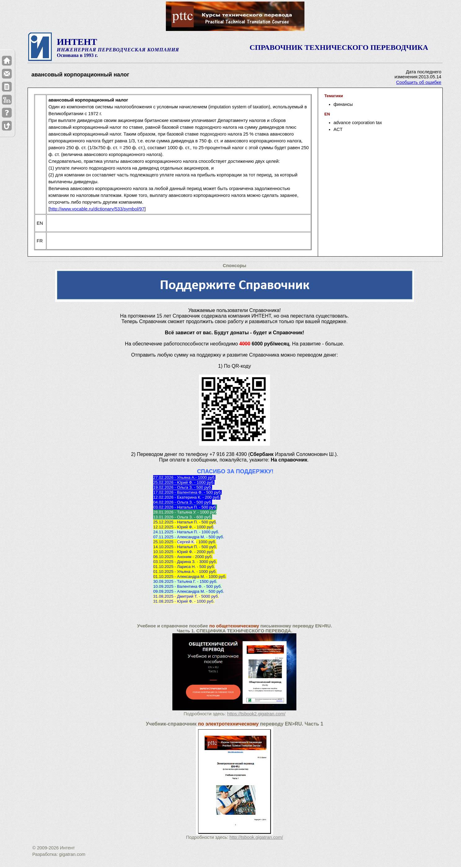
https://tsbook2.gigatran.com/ (256, 713)
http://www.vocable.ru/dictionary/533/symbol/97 (97, 208)
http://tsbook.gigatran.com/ (256, 837)
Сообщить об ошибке (418, 82)
